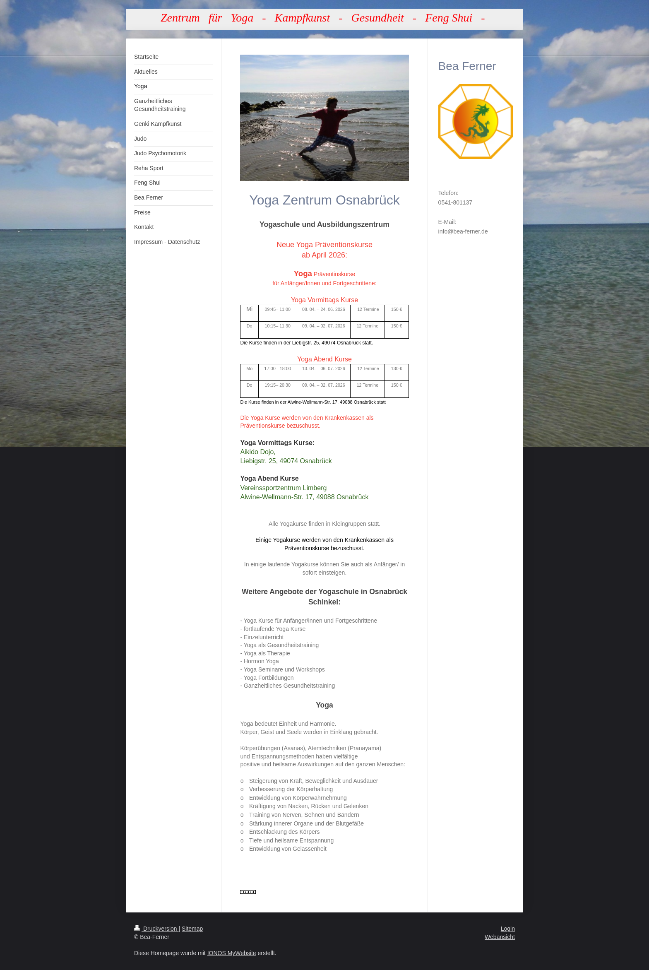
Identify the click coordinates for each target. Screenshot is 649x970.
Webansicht (500, 937)
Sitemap (192, 928)
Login (508, 928)
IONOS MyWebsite (231, 953)
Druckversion (156, 928)
